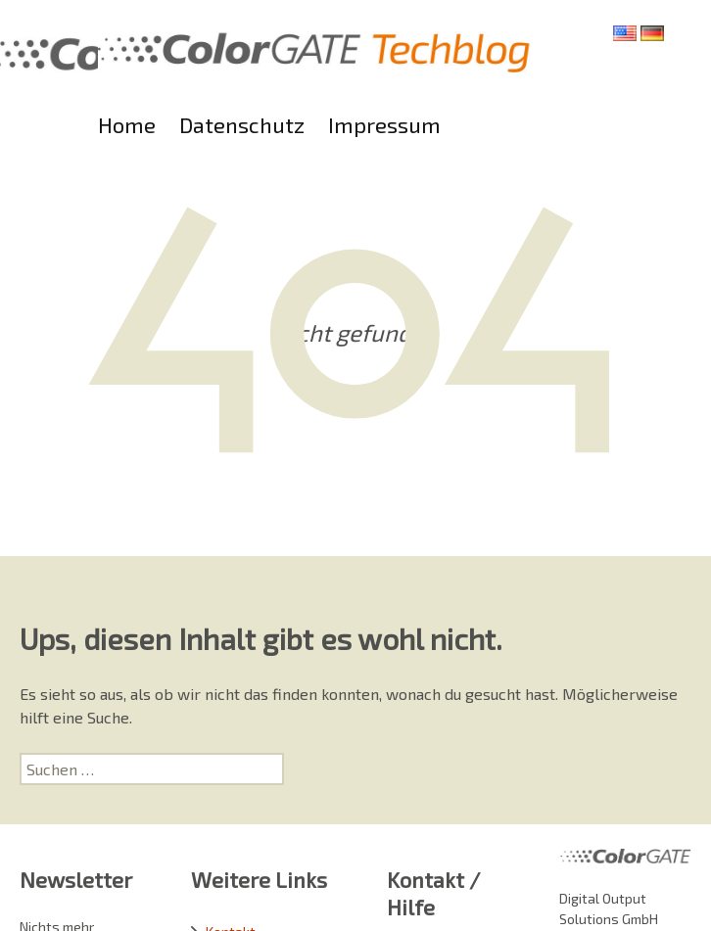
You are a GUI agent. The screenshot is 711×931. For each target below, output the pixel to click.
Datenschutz (242, 124)
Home (127, 124)
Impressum (384, 124)
